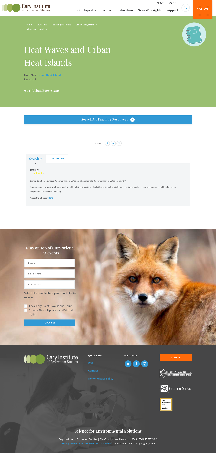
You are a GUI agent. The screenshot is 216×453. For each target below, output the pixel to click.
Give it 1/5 (34, 173)
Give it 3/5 (39, 173)
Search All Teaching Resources (105, 119)
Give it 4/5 (41, 173)
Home (29, 24)
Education (125, 10)
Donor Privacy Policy (100, 378)
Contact (93, 370)
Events (172, 3)
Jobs (90, 362)
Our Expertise (87, 10)
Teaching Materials (61, 24)
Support (172, 10)
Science (108, 10)
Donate (203, 9)
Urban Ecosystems (85, 24)
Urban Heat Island (35, 29)
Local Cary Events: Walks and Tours (50, 306)
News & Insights (149, 10)
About (160, 3)
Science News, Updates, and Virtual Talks (51, 312)
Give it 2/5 (36, 173)
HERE (51, 198)
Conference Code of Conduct (96, 443)
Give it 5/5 (44, 173)
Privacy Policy (69, 443)
